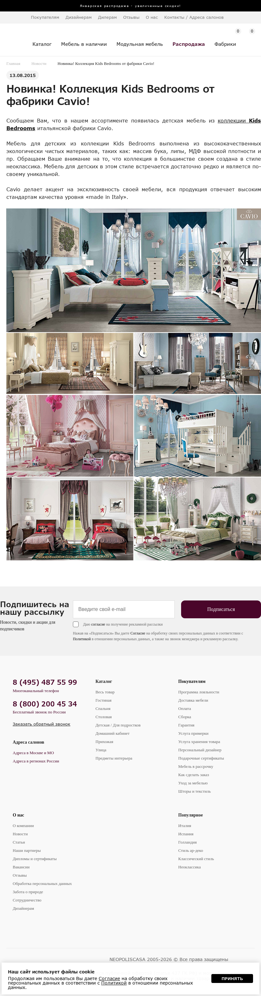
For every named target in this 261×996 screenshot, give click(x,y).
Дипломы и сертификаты (35, 858)
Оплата (184, 708)
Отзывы (131, 17)
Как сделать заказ (193, 774)
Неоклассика (189, 867)
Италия (184, 825)
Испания (186, 833)
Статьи (19, 842)
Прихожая (104, 741)
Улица (100, 749)
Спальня (102, 708)
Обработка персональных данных (42, 883)
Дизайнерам (79, 17)
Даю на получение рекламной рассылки (123, 624)
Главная (13, 63)
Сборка (184, 716)
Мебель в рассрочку (195, 766)
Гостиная (103, 700)
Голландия (187, 842)
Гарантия (186, 725)
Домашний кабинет (112, 733)
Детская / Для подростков (118, 725)
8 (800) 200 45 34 (45, 704)
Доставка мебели (193, 700)
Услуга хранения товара (199, 741)
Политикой (82, 639)
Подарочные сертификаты (201, 758)
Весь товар (105, 692)
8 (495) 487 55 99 (45, 682)
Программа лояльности (198, 692)
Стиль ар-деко (190, 850)
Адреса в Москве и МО (33, 752)
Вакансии (21, 867)
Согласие (137, 633)
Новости (39, 63)
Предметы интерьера (113, 758)
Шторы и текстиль (194, 791)
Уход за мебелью (193, 783)
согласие (98, 624)
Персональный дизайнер (200, 749)
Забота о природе (28, 891)
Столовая (103, 716)
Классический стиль (196, 858)
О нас (18, 815)
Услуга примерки (193, 733)
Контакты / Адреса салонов (194, 17)
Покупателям (192, 681)
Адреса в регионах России (36, 761)
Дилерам (107, 17)
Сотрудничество (27, 900)
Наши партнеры (27, 850)
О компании (23, 825)
